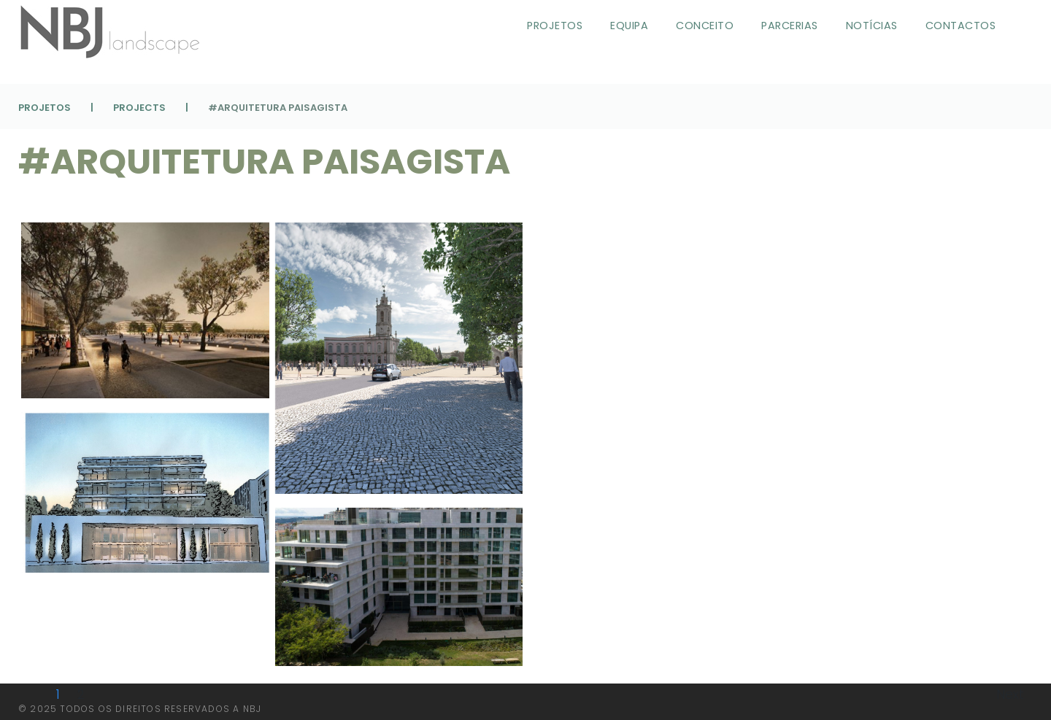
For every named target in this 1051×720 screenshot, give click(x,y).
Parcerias (789, 25)
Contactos (960, 25)
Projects (139, 108)
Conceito (705, 25)
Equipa (629, 25)
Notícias (872, 25)
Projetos (554, 25)
